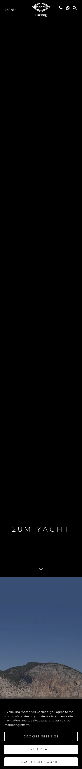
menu (10, 10)
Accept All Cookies (41, 763)
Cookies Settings (41, 738)
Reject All (41, 750)
